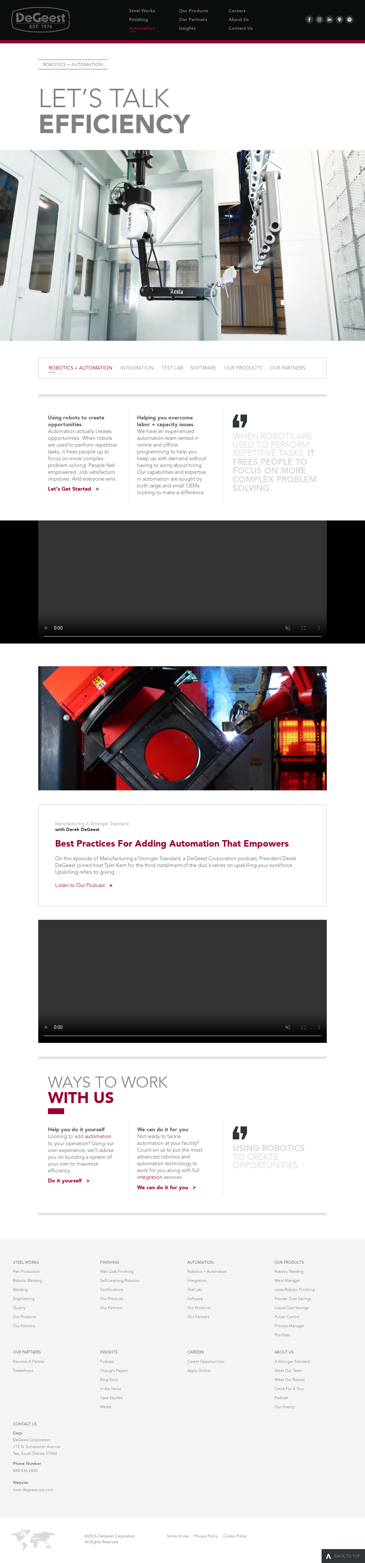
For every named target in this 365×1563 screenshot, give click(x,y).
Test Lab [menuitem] (194, 1289)
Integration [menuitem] (196, 1280)
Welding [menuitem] (20, 1289)
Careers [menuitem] (237, 11)
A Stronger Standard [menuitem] (292, 1361)
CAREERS (195, 1352)
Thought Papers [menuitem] (114, 1370)
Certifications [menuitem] (111, 1289)
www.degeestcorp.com (33, 1489)
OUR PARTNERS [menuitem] (287, 368)
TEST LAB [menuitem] (172, 368)
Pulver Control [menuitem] (287, 1316)
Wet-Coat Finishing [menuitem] (117, 1271)
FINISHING (109, 1262)
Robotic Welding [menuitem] (27, 1280)
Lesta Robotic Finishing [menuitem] (295, 1289)
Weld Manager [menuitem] (287, 1280)
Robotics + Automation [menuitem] (207, 1271)
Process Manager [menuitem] (289, 1325)
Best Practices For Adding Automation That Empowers (172, 844)
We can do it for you (162, 1187)
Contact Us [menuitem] (241, 28)
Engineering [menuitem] (23, 1298)
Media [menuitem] (105, 1406)
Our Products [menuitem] (193, 11)
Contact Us (25, 1423)
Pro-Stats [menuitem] (282, 1334)
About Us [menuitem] (239, 19)
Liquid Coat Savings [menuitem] (292, 1307)
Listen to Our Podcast (84, 886)
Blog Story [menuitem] (109, 1379)
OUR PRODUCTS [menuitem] (243, 368)
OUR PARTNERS (27, 1352)
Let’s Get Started (69, 489)
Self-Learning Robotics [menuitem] (119, 1280)
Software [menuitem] (195, 1298)
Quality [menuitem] (19, 1307)
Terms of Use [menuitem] (178, 1535)
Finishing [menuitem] (138, 19)
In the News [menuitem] (110, 1388)
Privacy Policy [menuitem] (206, 1535)
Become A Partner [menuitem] (29, 1361)
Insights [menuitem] (187, 28)
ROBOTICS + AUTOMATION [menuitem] (80, 368)
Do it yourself (65, 1180)
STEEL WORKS (26, 1262)
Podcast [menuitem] (107, 1361)
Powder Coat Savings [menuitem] (293, 1298)
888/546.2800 (25, 1469)
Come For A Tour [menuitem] (289, 1388)
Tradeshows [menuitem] (23, 1370)
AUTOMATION (200, 1262)
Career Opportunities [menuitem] (205, 1361)
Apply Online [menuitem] (198, 1370)
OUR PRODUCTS (289, 1262)
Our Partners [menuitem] (193, 19)
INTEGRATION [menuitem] (137, 368)
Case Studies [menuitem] (111, 1397)
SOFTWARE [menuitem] (204, 368)
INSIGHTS (109, 1352)
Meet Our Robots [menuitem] (290, 1379)
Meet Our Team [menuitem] (288, 1370)
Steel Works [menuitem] (142, 11)
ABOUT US (284, 1352)
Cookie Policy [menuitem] (235, 1535)
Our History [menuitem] (285, 1406)
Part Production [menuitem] (26, 1271)
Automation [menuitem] (142, 28)
